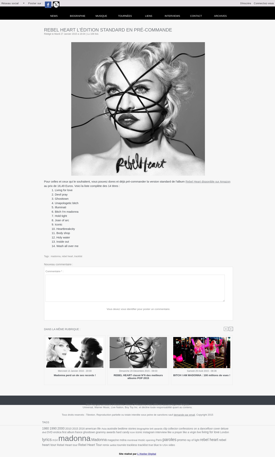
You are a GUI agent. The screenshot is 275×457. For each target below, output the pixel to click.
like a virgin (173, 433)
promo (161, 440)
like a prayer (159, 433)
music (122, 440)
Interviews (172, 15)
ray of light (172, 440)
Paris (139, 440)
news (54, 15)
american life (91, 428)
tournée (96, 445)
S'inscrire (245, 3)
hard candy (109, 433)
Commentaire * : (54, 271)
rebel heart (67, 256)
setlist (88, 445)
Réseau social (10, 3)
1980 (45, 428)
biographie (140, 428)
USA (138, 445)
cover (211, 428)
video (145, 445)
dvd (225, 428)
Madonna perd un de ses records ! (75, 375)
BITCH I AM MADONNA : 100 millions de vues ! (201, 375)
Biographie (77, 15)
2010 (68, 428)
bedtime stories (124, 428)
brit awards (152, 428)
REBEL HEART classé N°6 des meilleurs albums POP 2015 (138, 377)
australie (110, 428)
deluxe (218, 428)
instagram (134, 433)
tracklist (78, 256)
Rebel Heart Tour (66, 445)
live (183, 433)
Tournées (125, 15)
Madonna (81, 440)
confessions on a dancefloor (190, 428)
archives (220, 15)
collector (168, 428)
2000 (60, 428)
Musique (101, 15)
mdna (104, 440)
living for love (194, 432)
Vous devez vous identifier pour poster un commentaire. (138, 309)
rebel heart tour (207, 441)
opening (131, 440)
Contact (196, 15)
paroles (149, 440)
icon (118, 433)
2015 (74, 428)
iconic (125, 433)
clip (161, 428)
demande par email (184, 414)
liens (148, 15)
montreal (113, 440)
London (207, 433)
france (66, 433)
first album (56, 433)
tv (134, 445)
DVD (230, 428)
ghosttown (76, 433)
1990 (52, 428)
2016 (80, 428)
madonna (55, 256)
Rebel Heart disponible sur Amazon (207, 181)
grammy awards (92, 432)
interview (146, 432)
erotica (46, 433)
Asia (101, 428)
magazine (94, 440)
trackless (107, 445)
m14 (224, 433)
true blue (128, 445)
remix (81, 445)
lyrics (217, 432)
